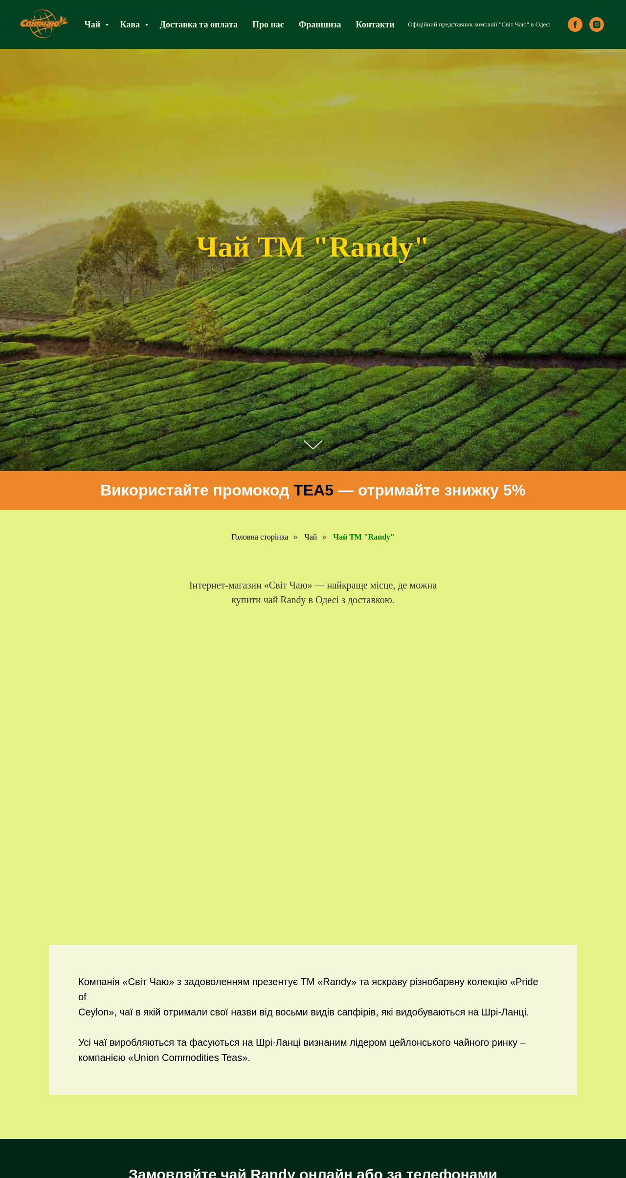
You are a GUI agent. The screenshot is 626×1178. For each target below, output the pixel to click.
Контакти (375, 24)
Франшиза (320, 24)
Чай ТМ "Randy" (364, 537)
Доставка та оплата (199, 24)
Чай (93, 24)
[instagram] (596, 24)
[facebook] (575, 24)
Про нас (268, 24)
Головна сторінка (259, 537)
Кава (131, 24)
